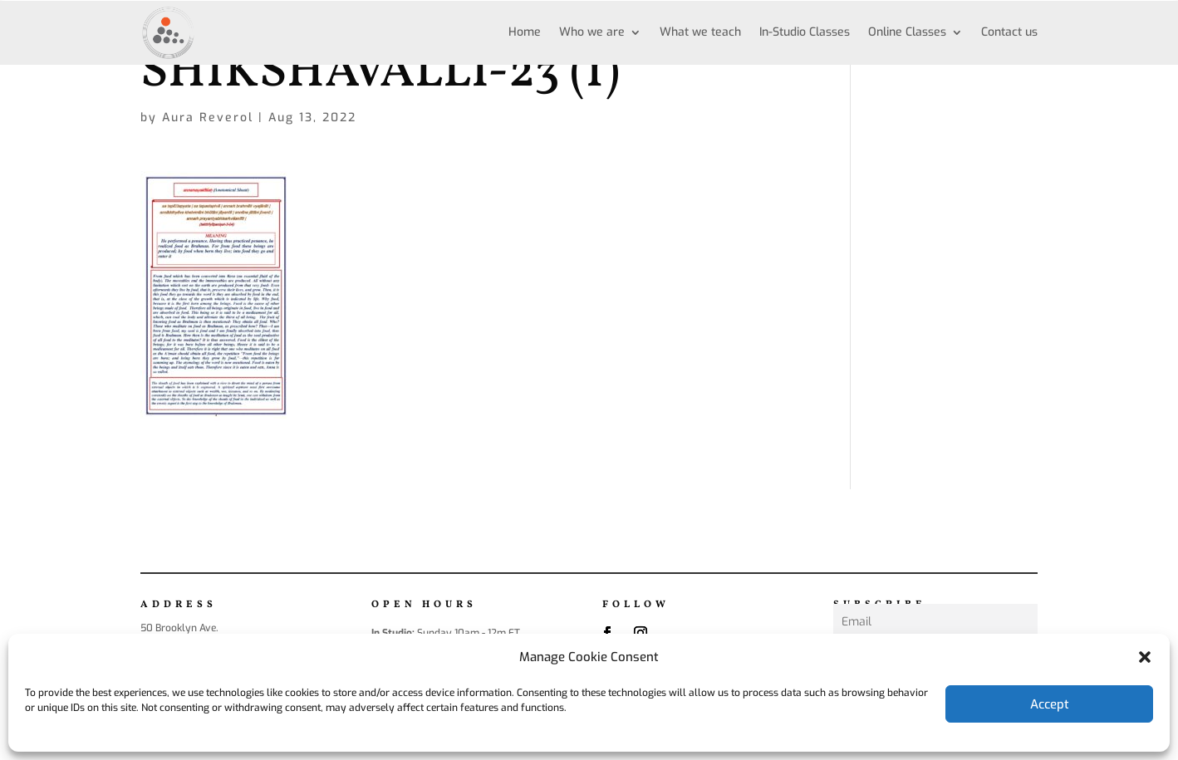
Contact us (1009, 32)
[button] (1144, 657)
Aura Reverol (207, 117)
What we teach (700, 32)
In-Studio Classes (804, 32)
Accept (1049, 704)
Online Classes (907, 32)
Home (524, 32)
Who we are (592, 32)
